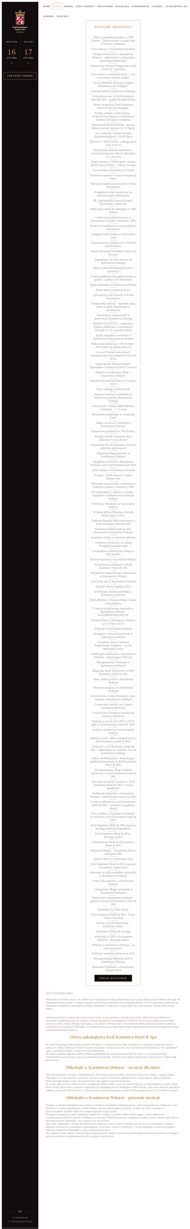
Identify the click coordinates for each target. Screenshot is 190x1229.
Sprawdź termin (20, 75)
